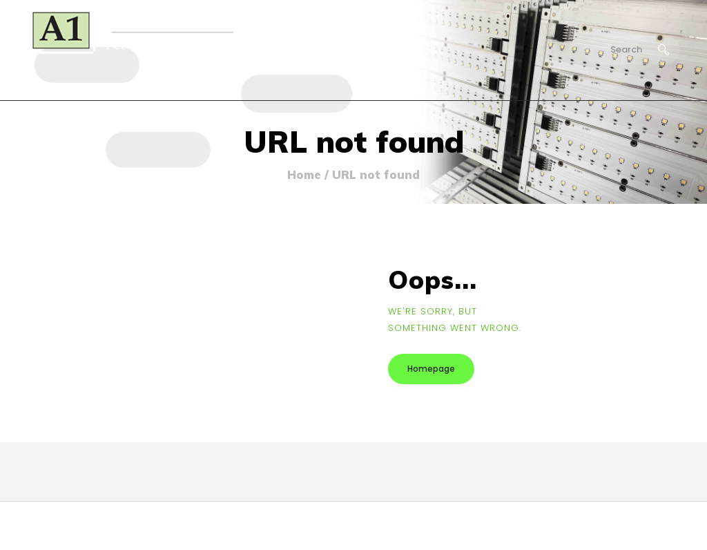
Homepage (431, 368)
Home (304, 175)
